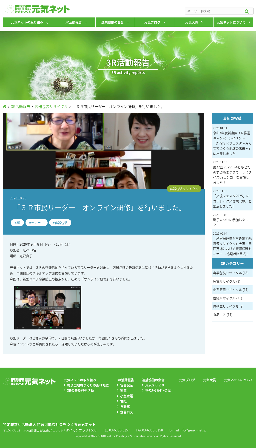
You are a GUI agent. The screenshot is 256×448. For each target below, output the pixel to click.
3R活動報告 (73, 22)
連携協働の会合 (112, 22)
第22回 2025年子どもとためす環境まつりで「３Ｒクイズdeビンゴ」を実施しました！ (232, 172)
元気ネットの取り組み (27, 22)
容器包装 (61, 222)
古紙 (123, 401)
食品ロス (126, 412)
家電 (123, 390)
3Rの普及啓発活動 (80, 390)
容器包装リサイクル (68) (231, 272)
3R (18, 222)
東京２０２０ (155, 385)
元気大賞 (191, 22)
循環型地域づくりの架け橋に (88, 385)
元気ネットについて (231, 22)
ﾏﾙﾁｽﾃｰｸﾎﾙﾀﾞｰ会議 (158, 390)
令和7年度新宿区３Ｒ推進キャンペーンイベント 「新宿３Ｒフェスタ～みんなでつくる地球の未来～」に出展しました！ (232, 141)
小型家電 (126, 396)
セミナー (37, 222)
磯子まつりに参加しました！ (230, 220)
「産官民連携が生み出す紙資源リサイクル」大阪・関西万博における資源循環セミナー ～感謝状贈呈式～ (232, 243)
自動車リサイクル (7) (228, 306)
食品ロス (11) (223, 314)
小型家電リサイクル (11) (231, 289)
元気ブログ (152, 22)
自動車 (125, 406)
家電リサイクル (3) (226, 281)
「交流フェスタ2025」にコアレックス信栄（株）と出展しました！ (232, 198)
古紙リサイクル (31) (227, 298)
